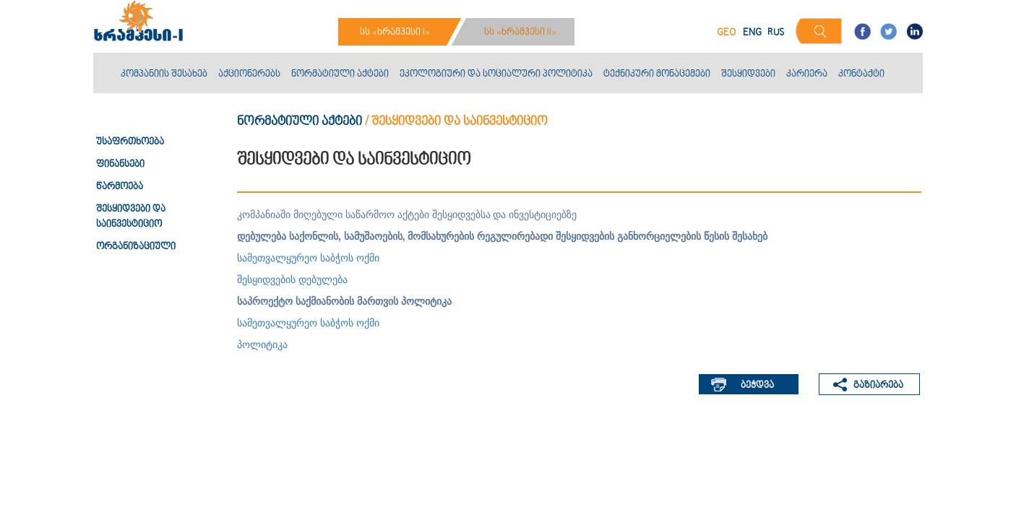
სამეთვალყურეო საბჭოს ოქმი (308, 258)
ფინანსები (120, 165)
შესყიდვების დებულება (292, 279)
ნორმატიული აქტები (340, 74)
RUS (775, 32)
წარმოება (119, 187)
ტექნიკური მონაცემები (656, 74)
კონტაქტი (861, 74)
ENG (752, 32)
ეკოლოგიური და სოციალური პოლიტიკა (496, 74)
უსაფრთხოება (130, 142)
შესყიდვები (748, 74)
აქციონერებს (249, 74)
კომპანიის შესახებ (164, 74)
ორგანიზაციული (136, 247)
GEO (726, 32)
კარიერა (806, 74)
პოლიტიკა (262, 344)
